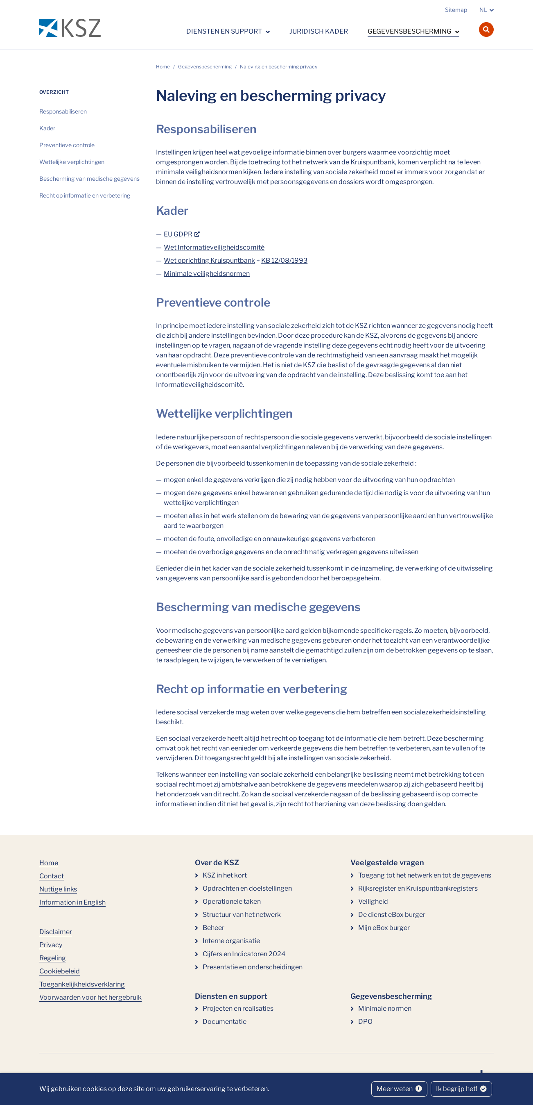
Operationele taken (232, 901)
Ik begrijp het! (461, 1089)
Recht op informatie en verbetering (84, 195)
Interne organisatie (231, 941)
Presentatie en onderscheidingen (253, 967)
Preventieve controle (67, 144)
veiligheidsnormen (221, 273)
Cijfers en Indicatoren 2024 (244, 954)
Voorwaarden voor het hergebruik (90, 997)
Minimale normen (384, 1008)
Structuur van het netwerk (242, 915)
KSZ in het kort (225, 875)
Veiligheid (373, 901)
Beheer (213, 928)
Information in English (72, 902)
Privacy (50, 945)
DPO (365, 1021)
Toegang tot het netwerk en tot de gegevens (424, 875)
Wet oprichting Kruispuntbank (209, 260)
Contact (51, 876)
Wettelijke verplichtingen (71, 161)
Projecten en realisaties (238, 1008)
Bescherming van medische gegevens (89, 178)
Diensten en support (224, 31)
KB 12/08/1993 (284, 260)
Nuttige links (58, 889)
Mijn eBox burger (384, 928)
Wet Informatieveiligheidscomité (214, 247)
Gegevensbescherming (410, 31)
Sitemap (456, 9)
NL (483, 9)
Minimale (178, 273)
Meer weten (399, 1089)
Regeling (52, 958)
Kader (47, 128)
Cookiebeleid (59, 971)
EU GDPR (178, 234)
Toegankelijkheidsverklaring (82, 984)
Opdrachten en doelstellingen (247, 888)
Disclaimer (55, 932)
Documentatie (224, 1021)
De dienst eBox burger (391, 915)
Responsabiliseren (63, 111)
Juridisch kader (318, 31)
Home (163, 67)
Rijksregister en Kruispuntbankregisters (418, 888)
